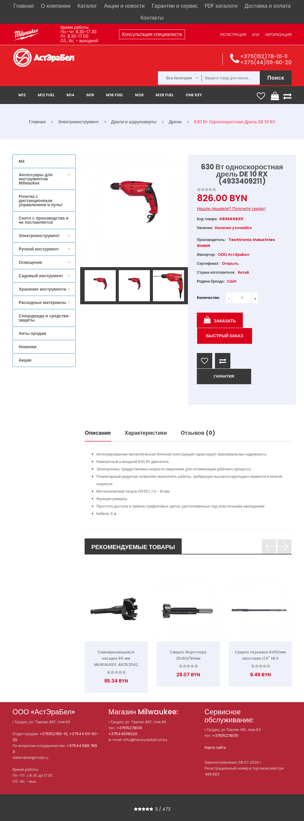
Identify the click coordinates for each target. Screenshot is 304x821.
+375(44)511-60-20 (266, 62)
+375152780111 (129, 728)
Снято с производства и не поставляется (44, 220)
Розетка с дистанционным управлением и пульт (41, 200)
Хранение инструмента (42, 289)
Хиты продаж (32, 333)
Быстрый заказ (224, 336)
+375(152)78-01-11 (263, 56)
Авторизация (278, 34)
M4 (21, 161)
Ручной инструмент (39, 249)
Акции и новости (124, 6)
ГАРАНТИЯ (224, 376)
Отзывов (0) (198, 432)
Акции (25, 360)
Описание (98, 432)
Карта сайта (215, 747)
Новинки (28, 346)
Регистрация (233, 34)
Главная (23, 6)
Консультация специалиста (152, 34)
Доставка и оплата (267, 6)
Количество (208, 297)
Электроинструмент (39, 235)
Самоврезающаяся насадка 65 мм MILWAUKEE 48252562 (116, 658)
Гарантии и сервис (175, 6)
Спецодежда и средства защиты (43, 317)
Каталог (87, 6)
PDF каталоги (221, 6)
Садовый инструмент (41, 275)
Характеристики (146, 432)
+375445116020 (122, 734)
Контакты (152, 17)
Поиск (275, 77)
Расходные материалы (42, 302)
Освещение (30, 262)
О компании (55, 6)
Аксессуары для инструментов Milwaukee (36, 178)
